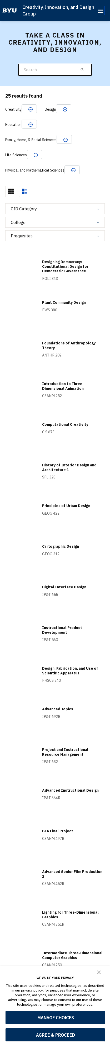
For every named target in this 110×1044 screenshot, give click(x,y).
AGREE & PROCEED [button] (55, 1035)
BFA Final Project (57, 831)
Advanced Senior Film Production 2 (72, 874)
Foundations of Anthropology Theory (69, 345)
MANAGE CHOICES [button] (55, 1018)
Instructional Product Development (62, 630)
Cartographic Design (60, 546)
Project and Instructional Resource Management (65, 752)
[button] (99, 971)
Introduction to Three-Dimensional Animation (63, 386)
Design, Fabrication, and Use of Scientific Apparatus (70, 670)
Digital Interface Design (64, 587)
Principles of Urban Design (66, 505)
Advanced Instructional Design (70, 790)
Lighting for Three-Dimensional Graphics (70, 914)
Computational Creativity (65, 424)
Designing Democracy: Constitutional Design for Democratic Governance (65, 266)
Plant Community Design (64, 302)
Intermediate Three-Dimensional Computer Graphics (72, 955)
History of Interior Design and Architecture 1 (69, 467)
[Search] (55, 70)
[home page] (9, 10)
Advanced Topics (57, 709)
